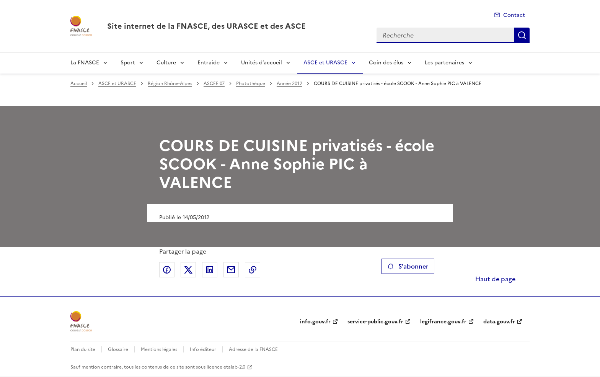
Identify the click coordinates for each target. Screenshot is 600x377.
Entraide (208, 63)
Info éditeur (203, 349)
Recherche (522, 35)
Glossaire (118, 349)
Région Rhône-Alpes (170, 83)
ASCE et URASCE (325, 63)
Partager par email (231, 269)
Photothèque (250, 83)
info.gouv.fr (315, 322)
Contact (514, 15)
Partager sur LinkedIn (209, 269)
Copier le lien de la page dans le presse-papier (252, 269)
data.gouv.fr (499, 322)
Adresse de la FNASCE (253, 349)
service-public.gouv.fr (375, 322)
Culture (166, 63)
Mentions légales (159, 349)
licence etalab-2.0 (226, 367)
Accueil (78, 83)
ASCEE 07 (214, 83)
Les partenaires (444, 63)
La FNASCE (84, 63)
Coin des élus (386, 63)
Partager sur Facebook (166, 269)
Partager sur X (188, 269)
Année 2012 (289, 83)
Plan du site (82, 349)
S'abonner (408, 266)
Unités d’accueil (261, 63)
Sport (128, 63)
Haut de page (494, 279)
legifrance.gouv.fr (443, 322)
